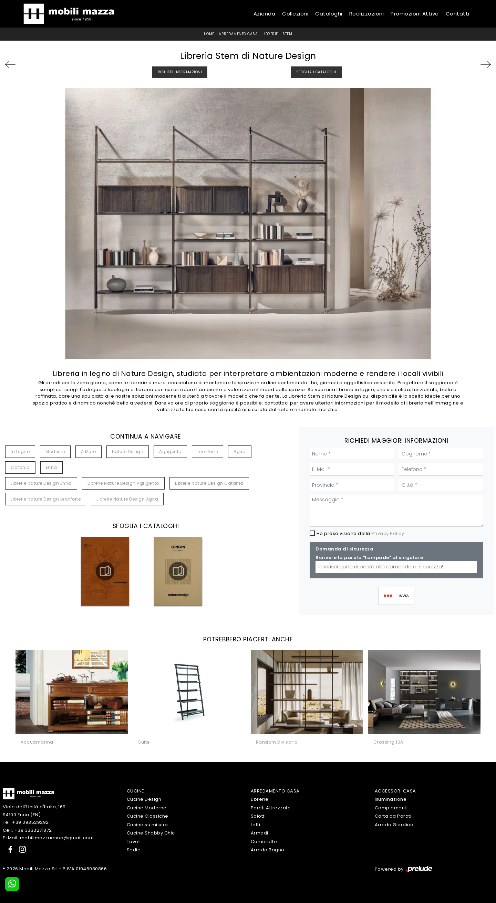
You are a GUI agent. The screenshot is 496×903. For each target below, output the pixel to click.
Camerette (264, 841)
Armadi (259, 833)
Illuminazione (391, 799)
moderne (55, 451)
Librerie (270, 33)
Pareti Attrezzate (271, 808)
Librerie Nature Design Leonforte (46, 499)
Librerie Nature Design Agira (127, 499)
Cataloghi (328, 13)
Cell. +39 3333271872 (27, 830)
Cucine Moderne (147, 808)
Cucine (135, 791)
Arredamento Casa (238, 33)
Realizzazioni (366, 13)
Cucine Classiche (147, 816)
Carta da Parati (393, 816)
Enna (51, 467)
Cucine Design (144, 799)
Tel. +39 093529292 (26, 822)
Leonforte (207, 451)
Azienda (265, 13)
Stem (287, 33)
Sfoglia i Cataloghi (316, 72)
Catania (20, 467)
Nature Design (128, 451)
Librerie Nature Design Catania (209, 483)
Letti (255, 824)
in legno (20, 451)
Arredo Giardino (394, 824)
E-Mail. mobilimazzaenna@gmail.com (48, 837)
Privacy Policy (387, 533)
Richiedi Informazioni (180, 72)
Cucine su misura (147, 824)
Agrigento (170, 451)
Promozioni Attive (415, 13)
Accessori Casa (395, 791)
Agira (240, 451)
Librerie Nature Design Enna (41, 483)
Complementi (391, 808)
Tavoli (134, 841)
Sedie (134, 850)
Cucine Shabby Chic (151, 833)
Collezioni (295, 13)
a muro (88, 451)
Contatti (457, 13)
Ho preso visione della (360, 533)
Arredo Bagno (268, 850)
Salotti (258, 816)
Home (209, 33)
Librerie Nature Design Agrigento (123, 483)
